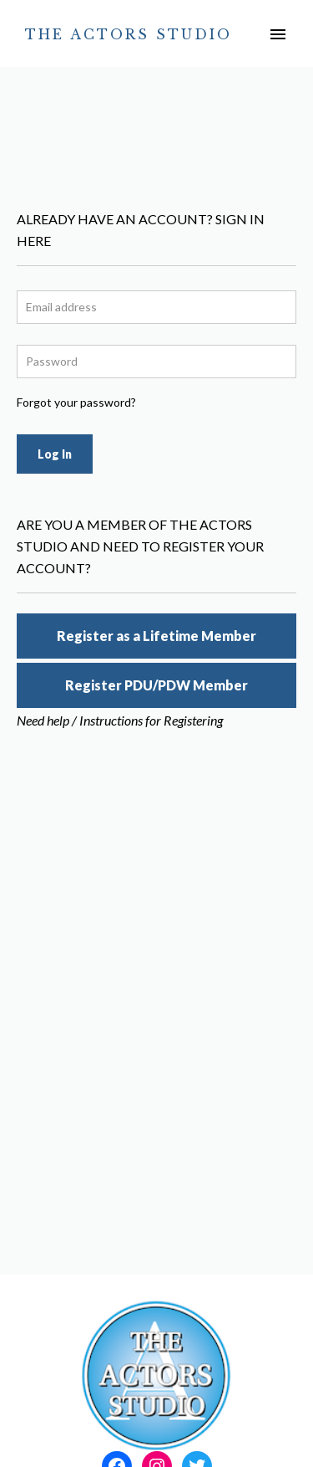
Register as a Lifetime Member (156, 636)
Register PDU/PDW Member (156, 685)
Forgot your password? (76, 402)
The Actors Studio (128, 34)
